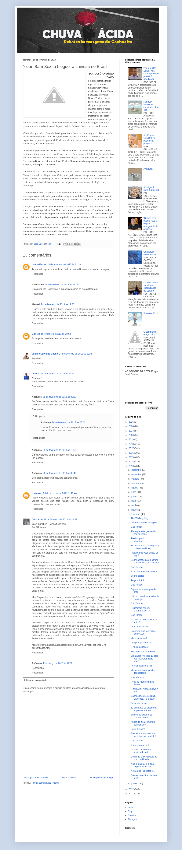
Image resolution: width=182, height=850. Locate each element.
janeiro (135, 783)
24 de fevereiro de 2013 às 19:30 (57, 304)
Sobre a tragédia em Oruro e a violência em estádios (145, 561)
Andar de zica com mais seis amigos (143, 723)
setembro (136, 483)
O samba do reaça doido (150, 333)
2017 (131, 448)
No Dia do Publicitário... (143, 771)
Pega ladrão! (137, 580)
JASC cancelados (140, 626)
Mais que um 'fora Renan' (144, 651)
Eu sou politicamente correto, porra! (141, 716)
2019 (131, 439)
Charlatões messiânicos (150, 253)
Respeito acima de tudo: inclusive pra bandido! (143, 734)
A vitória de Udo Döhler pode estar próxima (149, 139)
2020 (131, 435)
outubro (135, 478)
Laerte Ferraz (39, 264)
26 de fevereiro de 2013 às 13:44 (60, 493)
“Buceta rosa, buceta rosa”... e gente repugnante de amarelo (151, 223)
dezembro (136, 470)
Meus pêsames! (139, 638)
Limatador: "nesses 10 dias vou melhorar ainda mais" (144, 659)
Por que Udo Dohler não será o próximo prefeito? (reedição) (151, 73)
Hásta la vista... (138, 677)
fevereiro (136, 514)
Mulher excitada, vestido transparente (143, 671)
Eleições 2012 (151, 313)
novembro (136, 474)
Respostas (40, 416)
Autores (132, 815)
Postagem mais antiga (101, 777)
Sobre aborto (137, 576)
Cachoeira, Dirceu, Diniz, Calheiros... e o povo (143, 697)
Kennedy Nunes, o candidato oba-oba (151, 105)
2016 (131, 453)
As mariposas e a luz (141, 665)
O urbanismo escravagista (144, 522)
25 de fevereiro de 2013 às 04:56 (57, 373)
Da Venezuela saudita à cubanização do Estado (151, 286)
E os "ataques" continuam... (145, 571)
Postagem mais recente (36, 777)
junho (134, 496)
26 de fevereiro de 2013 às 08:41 (68, 422)
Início (130, 807)
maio (134, 501)
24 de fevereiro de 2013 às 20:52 (54, 334)
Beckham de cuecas (141, 703)
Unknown (37, 493)
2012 (131, 789)
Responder (37, 274)
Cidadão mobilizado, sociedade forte (141, 751)
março (134, 510)
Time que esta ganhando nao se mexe (143, 532)
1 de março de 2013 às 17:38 (57, 663)
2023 (131, 430)
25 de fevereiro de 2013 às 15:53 (59, 450)
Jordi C (36, 373)
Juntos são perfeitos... (142, 745)
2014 (131, 461)
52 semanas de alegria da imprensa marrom (144, 709)
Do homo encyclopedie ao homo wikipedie (144, 758)
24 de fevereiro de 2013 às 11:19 (64, 264)
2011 (131, 793)
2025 (131, 422)
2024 (131, 426)
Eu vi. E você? (138, 729)
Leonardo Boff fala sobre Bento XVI (143, 632)
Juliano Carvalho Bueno (45, 353)
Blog (130, 811)
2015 (131, 457)
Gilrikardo (37, 519)
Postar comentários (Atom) (45, 783)
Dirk (34, 334)
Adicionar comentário (35, 680)
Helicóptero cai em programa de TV (140, 609)
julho (134, 492)
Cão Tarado (137, 527)
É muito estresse (139, 647)
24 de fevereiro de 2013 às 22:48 (75, 353)
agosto (135, 487)
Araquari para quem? (141, 642)
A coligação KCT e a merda (151, 188)
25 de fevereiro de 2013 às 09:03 (59, 397)
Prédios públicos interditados (139, 539)
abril (133, 505)
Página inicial (69, 777)
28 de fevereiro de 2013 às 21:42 (60, 519)
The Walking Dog (139, 518)
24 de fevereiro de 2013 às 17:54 (61, 284)
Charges (132, 819)
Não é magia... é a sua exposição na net (142, 765)
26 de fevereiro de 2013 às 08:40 (59, 473)
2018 (131, 444)
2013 (131, 466)
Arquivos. (148, 169)
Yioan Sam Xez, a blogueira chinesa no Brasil (145, 547)
